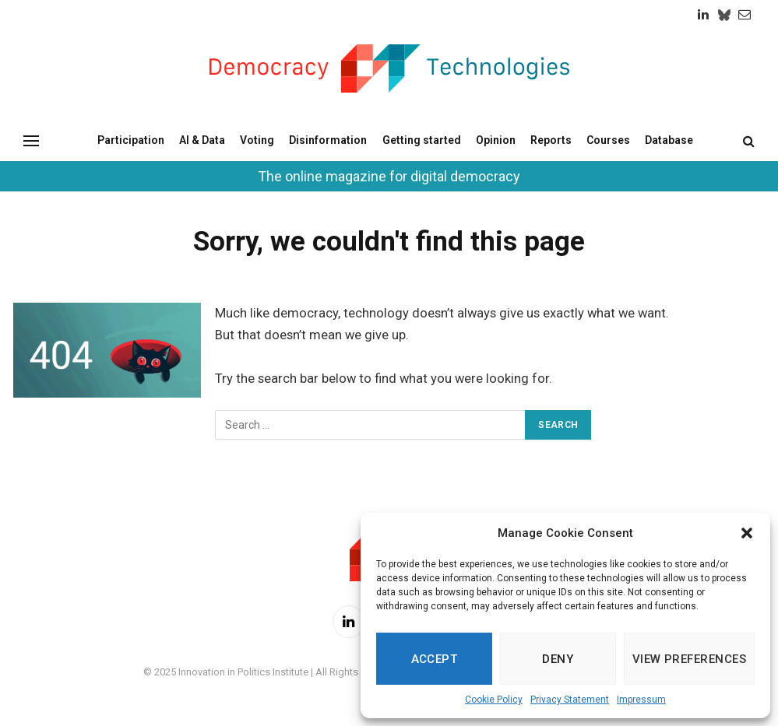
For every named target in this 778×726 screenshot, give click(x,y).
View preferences (689, 659)
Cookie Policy (494, 699)
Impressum (641, 699)
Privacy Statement (569, 699)
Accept (434, 659)
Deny (557, 659)
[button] (747, 533)
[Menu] (31, 140)
